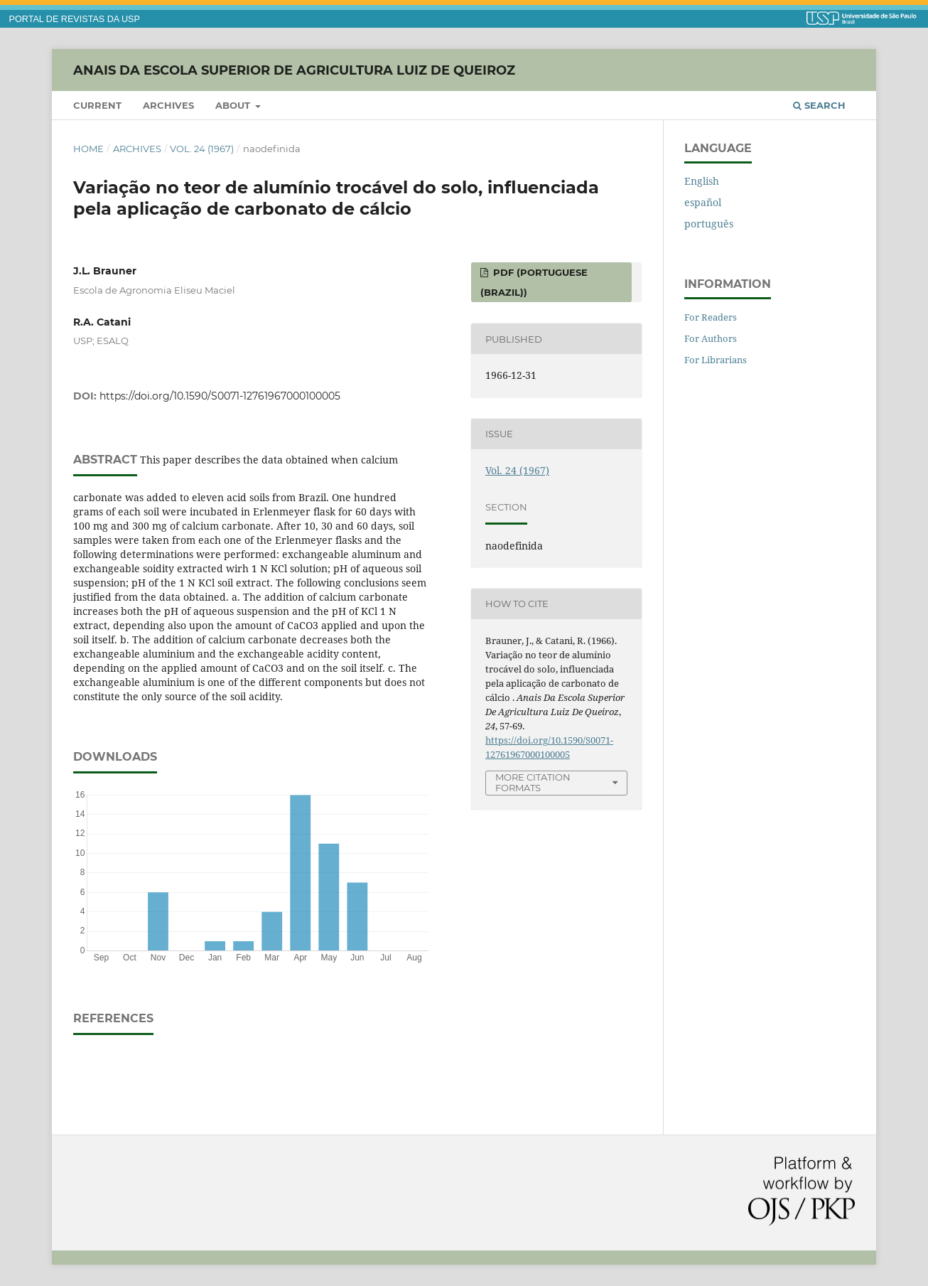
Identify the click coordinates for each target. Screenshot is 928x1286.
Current (97, 105)
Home (88, 148)
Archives (168, 105)
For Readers (710, 317)
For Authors (710, 338)
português (708, 223)
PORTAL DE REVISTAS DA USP (74, 19)
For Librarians (715, 359)
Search (819, 105)
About (234, 105)
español (702, 202)
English (701, 181)
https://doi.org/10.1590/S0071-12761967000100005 (219, 396)
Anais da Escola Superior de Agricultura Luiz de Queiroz (294, 69)
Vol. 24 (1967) (202, 148)
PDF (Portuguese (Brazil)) (534, 282)
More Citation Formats (533, 782)
